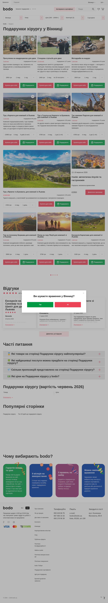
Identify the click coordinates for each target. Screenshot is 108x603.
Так (40, 304)
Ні (68, 304)
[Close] (83, 293)
